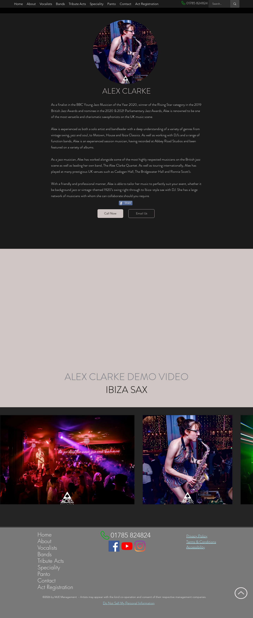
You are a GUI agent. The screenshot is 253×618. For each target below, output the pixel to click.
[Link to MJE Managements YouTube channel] (126, 546)
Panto (44, 574)
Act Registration (55, 587)
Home (45, 534)
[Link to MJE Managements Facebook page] (114, 546)
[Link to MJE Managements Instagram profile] (139, 546)
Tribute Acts (51, 561)
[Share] (125, 203)
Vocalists (47, 547)
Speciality (49, 567)
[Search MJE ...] (217, 4)
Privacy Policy (196, 536)
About (44, 541)
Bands (45, 554)
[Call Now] (110, 213)
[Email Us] (141, 213)
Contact (47, 580)
